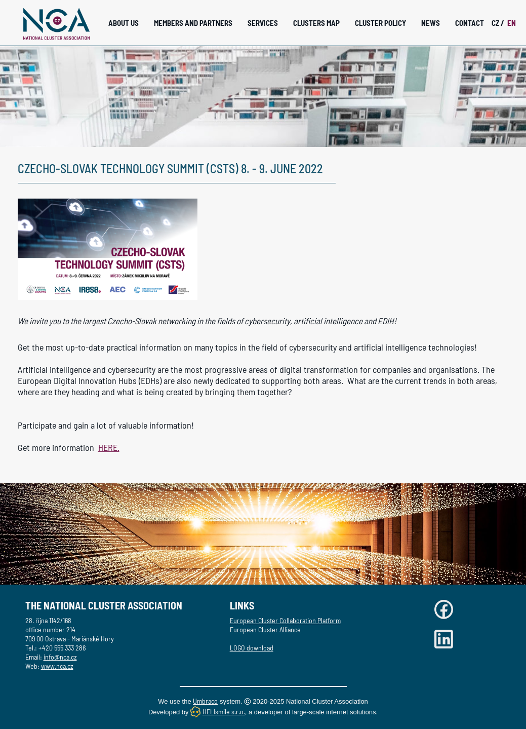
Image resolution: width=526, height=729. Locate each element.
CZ (498, 22)
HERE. (108, 447)
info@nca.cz (60, 657)
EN (511, 22)
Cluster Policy (380, 22)
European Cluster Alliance (265, 629)
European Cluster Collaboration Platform (285, 620)
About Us (123, 22)
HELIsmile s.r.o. (224, 711)
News (430, 22)
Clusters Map (316, 22)
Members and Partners (193, 22)
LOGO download (251, 647)
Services (263, 22)
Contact (469, 22)
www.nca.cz (57, 666)
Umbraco (205, 701)
